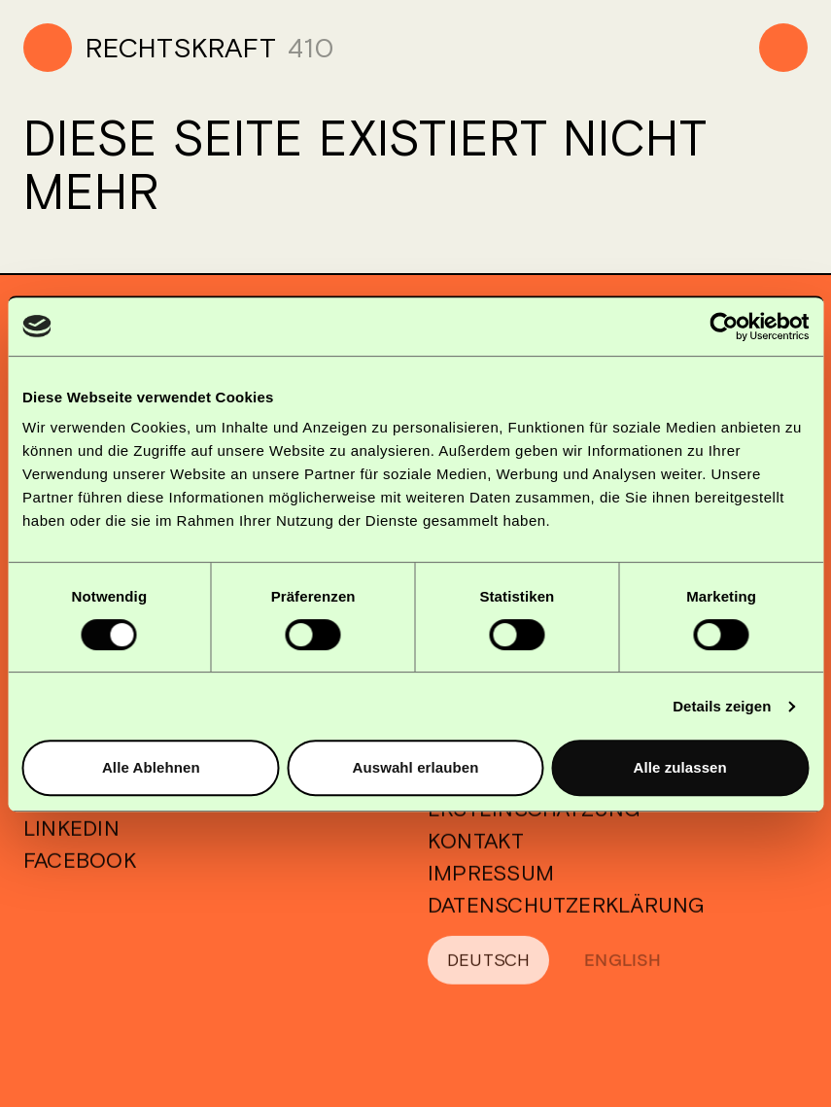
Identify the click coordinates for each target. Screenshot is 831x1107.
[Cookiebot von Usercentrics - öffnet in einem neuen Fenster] (724, 326)
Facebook (80, 871)
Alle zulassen (679, 767)
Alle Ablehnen (151, 767)
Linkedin (71, 839)
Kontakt (476, 852)
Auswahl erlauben (416, 767)
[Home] (149, 47)
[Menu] (783, 47)
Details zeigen (722, 706)
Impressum (491, 884)
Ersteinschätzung (534, 820)
